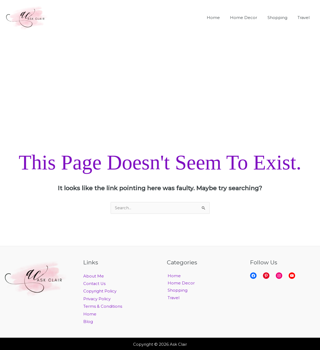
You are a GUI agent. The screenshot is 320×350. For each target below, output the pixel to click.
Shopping (177, 291)
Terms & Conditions (102, 306)
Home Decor (180, 283)
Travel (173, 298)
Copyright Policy (99, 291)
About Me (93, 276)
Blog (88, 321)
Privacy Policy (97, 298)
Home (89, 313)
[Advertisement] (160, 75)
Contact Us (94, 283)
